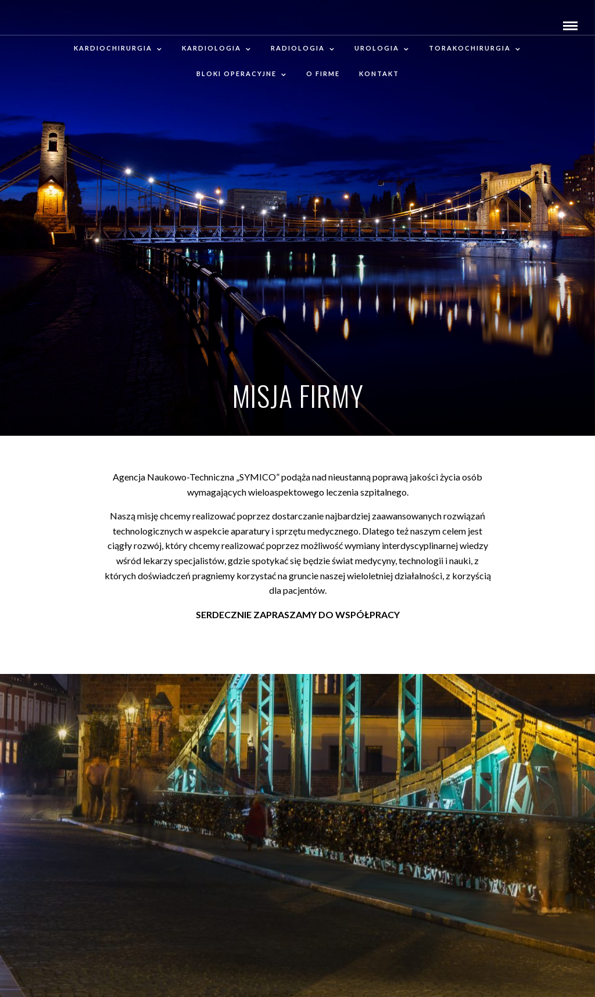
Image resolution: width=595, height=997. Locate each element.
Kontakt (379, 73)
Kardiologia (211, 48)
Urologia (376, 48)
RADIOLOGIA (298, 48)
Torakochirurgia (470, 48)
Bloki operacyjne (236, 73)
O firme (323, 73)
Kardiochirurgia (113, 48)
